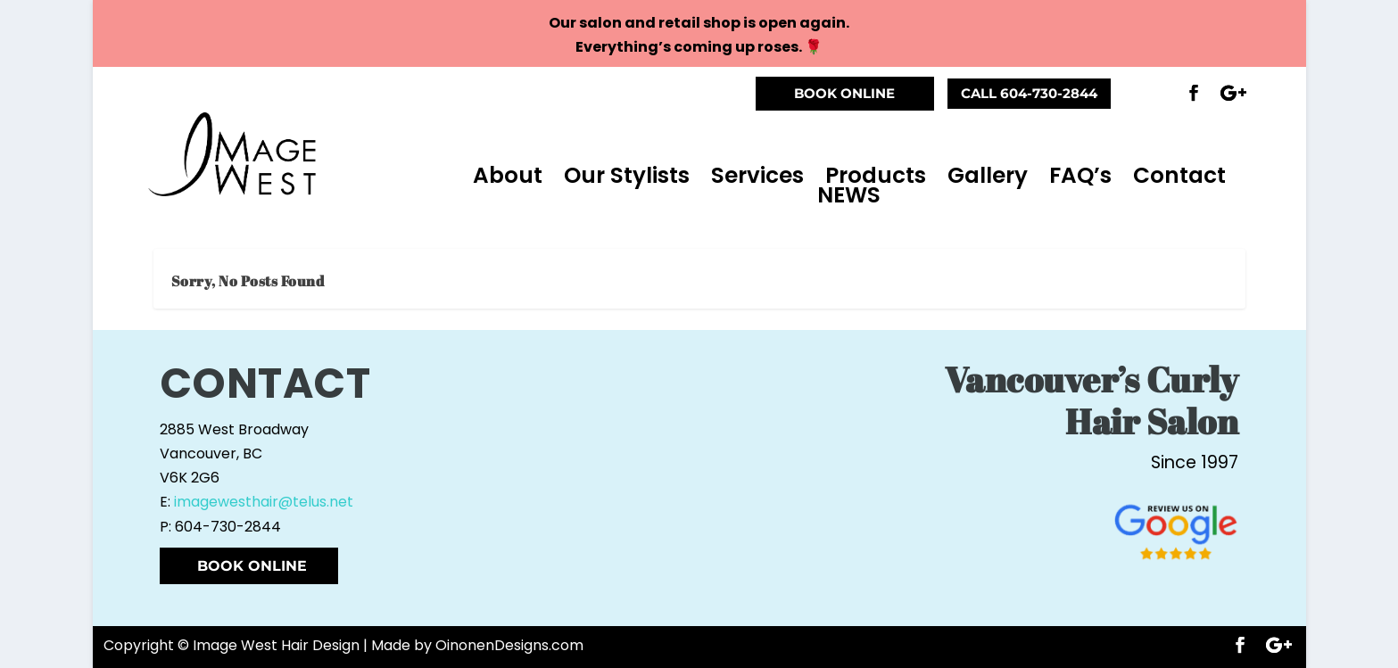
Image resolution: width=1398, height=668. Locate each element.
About (507, 175)
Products (875, 175)
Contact (1179, 175)
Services (757, 175)
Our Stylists (627, 175)
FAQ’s (1080, 175)
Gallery (987, 175)
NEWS (849, 195)
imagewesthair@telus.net (263, 501)
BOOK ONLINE (844, 93)
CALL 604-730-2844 (1029, 93)
